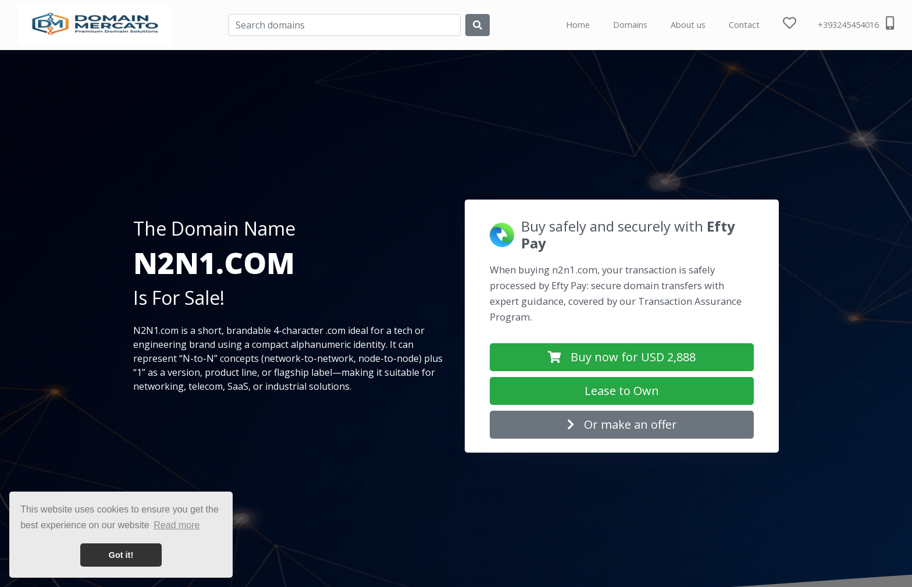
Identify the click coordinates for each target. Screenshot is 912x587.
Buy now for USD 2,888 (622, 357)
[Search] (344, 25)
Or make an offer (622, 424)
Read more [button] (177, 525)
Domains (630, 24)
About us (688, 24)
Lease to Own (622, 391)
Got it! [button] (121, 555)
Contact (744, 24)
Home (578, 24)
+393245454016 (856, 23)
